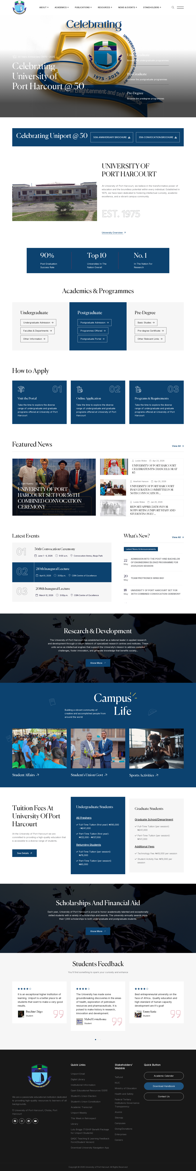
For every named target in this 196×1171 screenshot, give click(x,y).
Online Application (88, 398)
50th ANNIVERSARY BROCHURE (111, 137)
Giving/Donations (123, 1128)
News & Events (126, 7)
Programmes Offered (92, 330)
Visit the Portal (27, 398)
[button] (95, 1039)
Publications (82, 7)
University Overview (114, 232)
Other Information (34, 339)
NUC (117, 1082)
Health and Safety (124, 1094)
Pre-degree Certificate (151, 330)
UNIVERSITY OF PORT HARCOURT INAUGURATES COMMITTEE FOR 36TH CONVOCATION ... (152, 490)
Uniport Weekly (79, 1112)
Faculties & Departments (37, 330)
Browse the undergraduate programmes (148, 60)
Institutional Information (83, 1085)
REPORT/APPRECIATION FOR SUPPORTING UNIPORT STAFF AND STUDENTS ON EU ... (152, 511)
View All (178, 446)
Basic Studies (146, 322)
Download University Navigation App (90, 1147)
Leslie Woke (141, 460)
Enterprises (120, 1134)
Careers (119, 1140)
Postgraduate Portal (92, 339)
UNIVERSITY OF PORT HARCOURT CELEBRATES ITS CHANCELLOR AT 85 (154, 469)
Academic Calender (164, 1075)
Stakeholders (151, 7)
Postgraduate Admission (94, 322)
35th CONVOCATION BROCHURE (158, 137)
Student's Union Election (83, 1096)
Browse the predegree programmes (145, 98)
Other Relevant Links (150, 339)
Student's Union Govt (89, 775)
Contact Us (164, 1096)
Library (74, 1124)
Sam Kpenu (27, 483)
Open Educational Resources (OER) (89, 1090)
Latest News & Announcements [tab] (141, 549)
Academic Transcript (81, 1107)
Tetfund (119, 1077)
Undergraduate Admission (38, 322)
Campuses (120, 1123)
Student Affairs (25, 775)
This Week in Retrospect (83, 1118)
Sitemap (119, 1117)
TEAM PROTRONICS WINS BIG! (147, 578)
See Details (25, 853)
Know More (98, 663)
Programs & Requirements (152, 398)
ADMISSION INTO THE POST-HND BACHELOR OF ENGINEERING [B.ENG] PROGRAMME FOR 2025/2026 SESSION (155, 562)
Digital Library (78, 1079)
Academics (61, 7)
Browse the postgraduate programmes (147, 79)
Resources (104, 7)
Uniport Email (78, 1073)
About (43, 7)
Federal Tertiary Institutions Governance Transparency (127, 1103)
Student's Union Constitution (85, 1101)
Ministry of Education (126, 1088)
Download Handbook (164, 1086)
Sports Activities (144, 775)
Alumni (118, 1112)
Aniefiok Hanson (140, 481)
